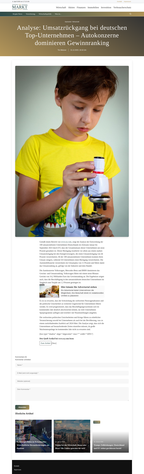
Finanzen (81, 7)
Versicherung (30, 14)
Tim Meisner (62, 50)
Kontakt (119, 1)
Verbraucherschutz (122, 7)
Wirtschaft (61, 7)
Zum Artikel (45, 343)
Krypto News (17, 14)
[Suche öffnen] (130, 14)
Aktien (71, 7)
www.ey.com (66, 242)
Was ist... (58, 14)
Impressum (127, 1)
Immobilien (93, 7)
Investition (106, 7)
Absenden (22, 407)
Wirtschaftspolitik (45, 14)
